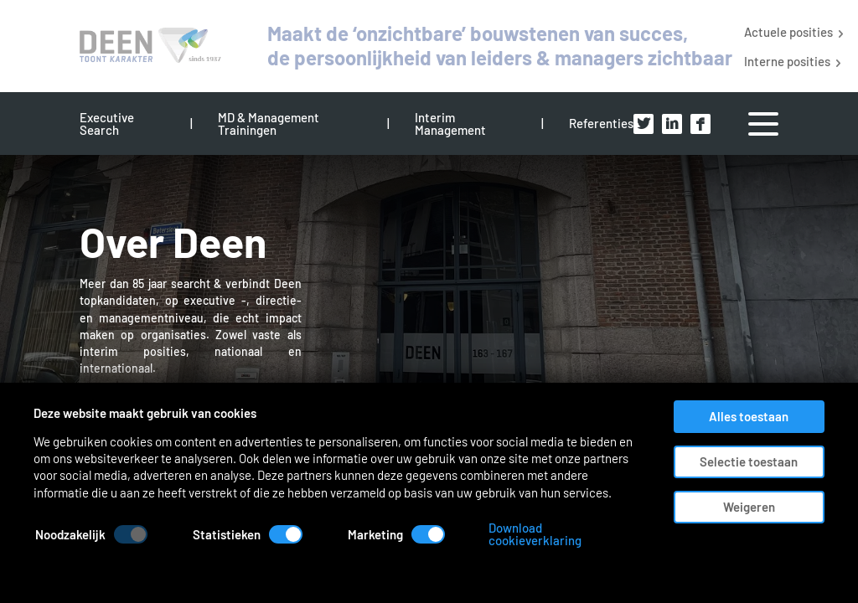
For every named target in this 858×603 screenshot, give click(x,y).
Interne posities (787, 61)
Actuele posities (788, 31)
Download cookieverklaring (630, 559)
